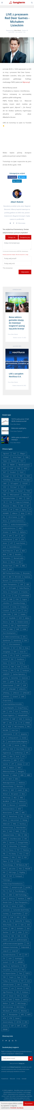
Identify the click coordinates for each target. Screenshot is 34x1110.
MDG (16, 779)
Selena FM (18, 921)
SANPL (21, 906)
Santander (6, 910)
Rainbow (21, 899)
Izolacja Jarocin (13, 738)
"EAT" (4, 472)
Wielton (5, 1003)
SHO (28, 925)
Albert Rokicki (17, 30)
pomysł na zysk (17, 887)
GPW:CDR (26, 693)
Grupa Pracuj (22, 708)
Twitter (22, 177)
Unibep (25, 985)
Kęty (23, 745)
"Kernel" (17, 480)
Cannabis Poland (17, 581)
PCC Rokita (12, 854)
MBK (22, 775)
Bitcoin (13, 562)
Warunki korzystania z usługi (22, 254)
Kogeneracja (7, 753)
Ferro (21, 663)
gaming (5, 678)
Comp (14, 607)
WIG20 (15, 1011)
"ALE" (14, 454)
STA (28, 944)
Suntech (5, 962)
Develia (5, 626)
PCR (27, 854)
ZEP (12, 1026)
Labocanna (6, 760)
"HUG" (21, 472)
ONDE (5, 839)
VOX (18, 996)
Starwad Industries (9, 955)
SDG (18, 917)
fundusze (26, 670)
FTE (18, 670)
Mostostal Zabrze (9, 809)
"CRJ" (18, 468)
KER (10, 745)
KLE (29, 749)
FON (18, 667)
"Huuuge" (6, 476)
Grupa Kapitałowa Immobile (12, 704)
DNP (17, 629)
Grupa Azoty (7, 700)
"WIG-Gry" (26, 495)
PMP (4, 876)
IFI (21, 723)
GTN (10, 712)
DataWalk (12, 618)
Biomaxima (6, 558)
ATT (11, 543)
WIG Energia (21, 1003)
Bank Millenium (14, 547)
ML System (14, 794)
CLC (9, 596)
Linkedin (17, 181)
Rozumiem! (28, 1104)
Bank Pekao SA (8, 551)
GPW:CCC (16, 693)
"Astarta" (14, 461)
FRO (12, 670)
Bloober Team (7, 566)
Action (5, 510)
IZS (4, 742)
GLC (24, 682)
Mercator (20, 786)
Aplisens (23, 532)
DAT (4, 618)
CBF (4, 588)
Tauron (15, 970)
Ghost (5, 1094)
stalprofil (15, 951)
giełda (12, 682)
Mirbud (5, 794)
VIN (17, 992)
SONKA (5, 940)
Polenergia (6, 880)
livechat (5, 764)
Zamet (17, 1018)
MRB (16, 813)
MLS (15, 798)
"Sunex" (20, 491)
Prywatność (4, 1079)
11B (4, 502)
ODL (23, 831)
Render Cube (7, 902)
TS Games (14, 981)
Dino (4, 629)
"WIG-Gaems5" (15, 495)
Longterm (10, 1090)
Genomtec (14, 678)
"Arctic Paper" (17, 457)
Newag (24, 820)
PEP (25, 857)
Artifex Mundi (7, 540)
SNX (18, 936)
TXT (22, 981)
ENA (20, 648)
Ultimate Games (8, 985)
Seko (4, 921)
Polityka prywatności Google (9, 254)
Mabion (11, 768)
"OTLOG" (25, 483)
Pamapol (23, 846)
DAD (15, 614)
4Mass (15, 506)
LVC (26, 764)
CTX (25, 611)
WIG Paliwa (20, 1007)
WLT (4, 1015)
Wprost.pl (26, 82)
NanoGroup (13, 816)
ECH (4, 644)
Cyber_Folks (7, 614)
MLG (23, 794)
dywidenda (6, 641)
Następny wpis (17, 346)
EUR (17, 655)
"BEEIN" (12, 465)
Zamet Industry (8, 1022)
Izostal (24, 738)
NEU (28, 816)
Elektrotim (6, 648)
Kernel (17, 745)
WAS (10, 1000)
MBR (28, 775)
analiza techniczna (9, 528)
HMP (13, 719)
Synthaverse (15, 966)
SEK (24, 917)
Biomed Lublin (18, 558)
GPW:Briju (6, 693)
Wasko (17, 1000)
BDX (23, 551)
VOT (4, 996)
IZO (4, 738)
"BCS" (4, 465)
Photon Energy (8, 865)
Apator (14, 532)
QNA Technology (21, 895)
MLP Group (6, 798)
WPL (22, 1015)
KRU (11, 756)
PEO (19, 857)
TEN (23, 970)
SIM (12, 929)
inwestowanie (7, 734)
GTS (16, 712)
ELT (14, 648)
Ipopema (24, 734)
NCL (21, 816)
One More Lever (15, 839)
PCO (20, 854)
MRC (23, 813)
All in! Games (12, 517)
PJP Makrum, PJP (21, 865)
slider (20, 932)
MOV (19, 809)
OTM (4, 846)
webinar (26, 1000)
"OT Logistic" (14, 483)
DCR (20, 618)
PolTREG (6, 887)
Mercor (5, 790)
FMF (12, 667)
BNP (10, 569)
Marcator (6, 775)
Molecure (22, 801)
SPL (12, 940)
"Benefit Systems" (24, 465)
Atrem (5, 543)
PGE (11, 861)
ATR (22, 540)
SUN (10, 958)
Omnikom (19, 1092)
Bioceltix (18, 554)
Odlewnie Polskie (8, 835)
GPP (4, 689)
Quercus (12, 899)
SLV (26, 932)
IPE (16, 734)
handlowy (24, 712)
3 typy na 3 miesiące (22, 502)
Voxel (25, 996)
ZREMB (5, 1030)
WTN (4, 1018)
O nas (18, 1079)
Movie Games (7, 813)
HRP (4, 723)
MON (4, 805)
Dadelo (23, 614)
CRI (13, 611)
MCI (4, 779)
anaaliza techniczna (17, 521)
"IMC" (21, 476)
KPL (27, 753)
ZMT (18, 1026)
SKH (13, 932)
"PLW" (5, 491)
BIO (10, 554)
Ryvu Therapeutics (21, 902)
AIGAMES (6, 513)
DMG (11, 629)
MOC (14, 801)
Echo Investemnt (14, 644)
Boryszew (26, 573)
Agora (24, 510)
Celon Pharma (24, 588)
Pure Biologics (20, 891)
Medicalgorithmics (9, 783)
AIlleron (14, 513)
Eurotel (5, 659)
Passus (11, 850)
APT (16, 536)
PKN (4, 869)
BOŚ (4, 577)
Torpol (11, 977)
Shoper (5, 929)
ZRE (24, 1026)
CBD (27, 584)
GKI (18, 682)
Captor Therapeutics (10, 584)
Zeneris (5, 1026)
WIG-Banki (6, 1011)
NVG (4, 831)
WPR (29, 1015)
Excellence (20, 659)
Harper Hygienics (9, 715)
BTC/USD (18, 577)
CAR (21, 584)
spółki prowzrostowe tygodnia (13, 944)
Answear (6, 532)
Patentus (26, 850)
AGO (16, 510)
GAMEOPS (6, 674)
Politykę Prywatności (15, 1067)
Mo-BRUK (6, 801)
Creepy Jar (23, 607)
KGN (11, 749)
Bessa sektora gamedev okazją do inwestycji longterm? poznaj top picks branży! (17, 323)
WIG (12, 1003)
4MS (21, 506)
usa (12, 988)
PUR (10, 891)
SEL (10, 921)
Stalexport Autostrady (10, 947)
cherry (5, 592)
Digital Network (22, 626)
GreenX (15, 697)
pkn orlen (12, 869)
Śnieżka (5, 936)
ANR (20, 528)
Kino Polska (20, 749)
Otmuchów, (13, 846)
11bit (10, 502)
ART (22, 536)
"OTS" (5, 487)
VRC (4, 1000)
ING (28, 727)
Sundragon (18, 958)
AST (16, 540)
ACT (28, 506)
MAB (4, 768)
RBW (28, 899)
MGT (12, 790)
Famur (5, 663)
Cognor (24, 599)
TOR (4, 977)
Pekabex (5, 857)
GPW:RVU (6, 697)
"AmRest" (6, 457)
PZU (4, 895)
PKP (4, 872)
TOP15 (27, 973)
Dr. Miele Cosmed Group (11, 637)
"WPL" (21, 498)
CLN (15, 596)
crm (19, 611)
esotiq (5, 655)
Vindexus (25, 992)
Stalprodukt (25, 947)
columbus (6, 603)
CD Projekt (12, 588)
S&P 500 (5, 906)
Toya (18, 977)
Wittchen (24, 1011)
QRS (4, 899)
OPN (4, 843)
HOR (20, 719)
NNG (14, 824)
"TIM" (4, 495)
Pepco (5, 861)
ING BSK (5, 730)
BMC (17, 566)
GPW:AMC (12, 689)
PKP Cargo (12, 872)
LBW (15, 760)
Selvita (27, 921)
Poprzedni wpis (17, 289)
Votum (11, 996)
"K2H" (28, 476)
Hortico (27, 719)
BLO (20, 562)
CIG (4, 596)
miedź (20, 790)
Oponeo (12, 843)
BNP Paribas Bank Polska (11, 573)
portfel (28, 887)
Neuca (5, 820)
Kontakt (24, 1079)
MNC (21, 798)
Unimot (5, 988)
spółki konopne (22, 940)
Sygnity (5, 966)
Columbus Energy (19, 603)
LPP (12, 764)
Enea (26, 648)
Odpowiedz (25, 272)
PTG (4, 891)
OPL (25, 839)
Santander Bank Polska (21, 910)
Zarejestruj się (25, 237)
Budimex (27, 577)
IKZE (9, 727)
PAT (18, 850)
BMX (4, 569)
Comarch (6, 607)
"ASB (26, 457)
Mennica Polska (8, 786)
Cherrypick (14, 592)
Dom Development (9, 633)
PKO (20, 869)
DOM (24, 629)
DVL (24, 637)
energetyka (6, 652)
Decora (5, 622)
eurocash (25, 655)
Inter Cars (15, 730)
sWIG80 (20, 962)
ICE (16, 723)
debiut (27, 618)
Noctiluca (23, 824)
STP (26, 955)
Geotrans (25, 678)
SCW (11, 917)
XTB (10, 1018)
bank (4, 547)
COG (17, 599)
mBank (14, 775)
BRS (10, 577)
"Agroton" (6, 454)
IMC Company (19, 727)
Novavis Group (8, 828)
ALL (4, 517)
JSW (4, 745)
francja (5, 670)
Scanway (6, 914)
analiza (5, 525)
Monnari (12, 805)
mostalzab (22, 805)
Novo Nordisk (21, 828)
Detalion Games (22, 622)
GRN (22, 697)
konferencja (19, 753)
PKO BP (27, 869)
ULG (28, 981)
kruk (17, 756)
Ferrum (5, 667)
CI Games (24, 592)
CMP (4, 599)
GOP (24, 685)
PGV (18, 861)
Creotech (6, 611)
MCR (10, 779)
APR (10, 536)
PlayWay (22, 872)
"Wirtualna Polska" (9, 498)
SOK (24, 936)
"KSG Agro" (27, 480)
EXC (12, 659)
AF (11, 510)
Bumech (5, 581)
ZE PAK (19, 1022)
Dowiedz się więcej (16, 1108)
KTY (23, 756)
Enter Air (23, 652)
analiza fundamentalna (19, 525)
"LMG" (5, 483)
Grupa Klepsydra (8, 708)
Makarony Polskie (9, 771)
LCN (21, 760)
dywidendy (17, 641)
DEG (12, 622)
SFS (16, 925)
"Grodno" (13, 472)
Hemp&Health (23, 715)
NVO (10, 831)
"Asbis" (5, 461)
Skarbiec (6, 932)
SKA (28, 929)
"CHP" (12, 468)
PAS (4, 850)
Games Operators (19, 674)
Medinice (22, 783)
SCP (26, 914)
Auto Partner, (20, 543)
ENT (15, 652)
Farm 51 (13, 663)
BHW (4, 554)
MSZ (4, 816)
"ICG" (14, 476)
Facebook (12, 177)
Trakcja (5, 981)
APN (4, 536)
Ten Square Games (9, 973)
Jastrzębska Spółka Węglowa (17, 742)
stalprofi (5, 951)
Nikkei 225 (6, 824)
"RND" (12, 491)
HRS (10, 723)
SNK (12, 936)
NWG (17, 831)
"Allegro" (23, 454)
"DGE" (26, 468)
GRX (4, 712)
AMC (22, 517)
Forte (25, 667)
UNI (18, 985)
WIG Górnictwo (8, 1007)
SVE (13, 962)
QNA (10, 895)
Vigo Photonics (8, 992)
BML (23, 566)
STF (20, 955)
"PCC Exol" (13, 487)
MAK (19, 768)
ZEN (26, 1022)
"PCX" (22, 487)
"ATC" (22, 461)
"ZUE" (28, 498)
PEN (13, 857)
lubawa (19, 764)
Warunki (12, 1079)
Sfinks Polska (7, 925)
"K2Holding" (7, 480)
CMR (10, 599)
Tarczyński (6, 970)
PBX (4, 854)
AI (30, 510)
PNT (10, 876)
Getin (4, 682)
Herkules (6, 719)
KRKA (4, 756)
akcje (22, 513)
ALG (29, 513)
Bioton (5, 562)
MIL (26, 790)
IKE (4, 727)
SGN (22, 925)
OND (25, 835)
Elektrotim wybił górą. (18, 428)
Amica (5, 521)
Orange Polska (23, 843)
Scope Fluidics (17, 914)
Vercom (19, 988)
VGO (27, 988)
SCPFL (5, 917)
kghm (5, 749)
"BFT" (4, 468)
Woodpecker (13, 1015)
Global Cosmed (8, 685)
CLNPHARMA (24, 596)
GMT (18, 685)
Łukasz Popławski (18, 431)
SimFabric (20, 929)
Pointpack (18, 876)
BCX (17, 551)
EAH (25, 641)
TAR (24, 966)
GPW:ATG (22, 689)
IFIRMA (27, 723)
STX (4, 958)
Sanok (14, 906)
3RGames (6, 506)
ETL (11, 655)
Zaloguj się (11, 237)
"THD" (28, 491)
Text (20, 973)
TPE (24, 977)
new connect (14, 820)
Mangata (21, 771)
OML (19, 835)
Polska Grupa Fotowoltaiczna (13, 884)
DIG (12, 626)
